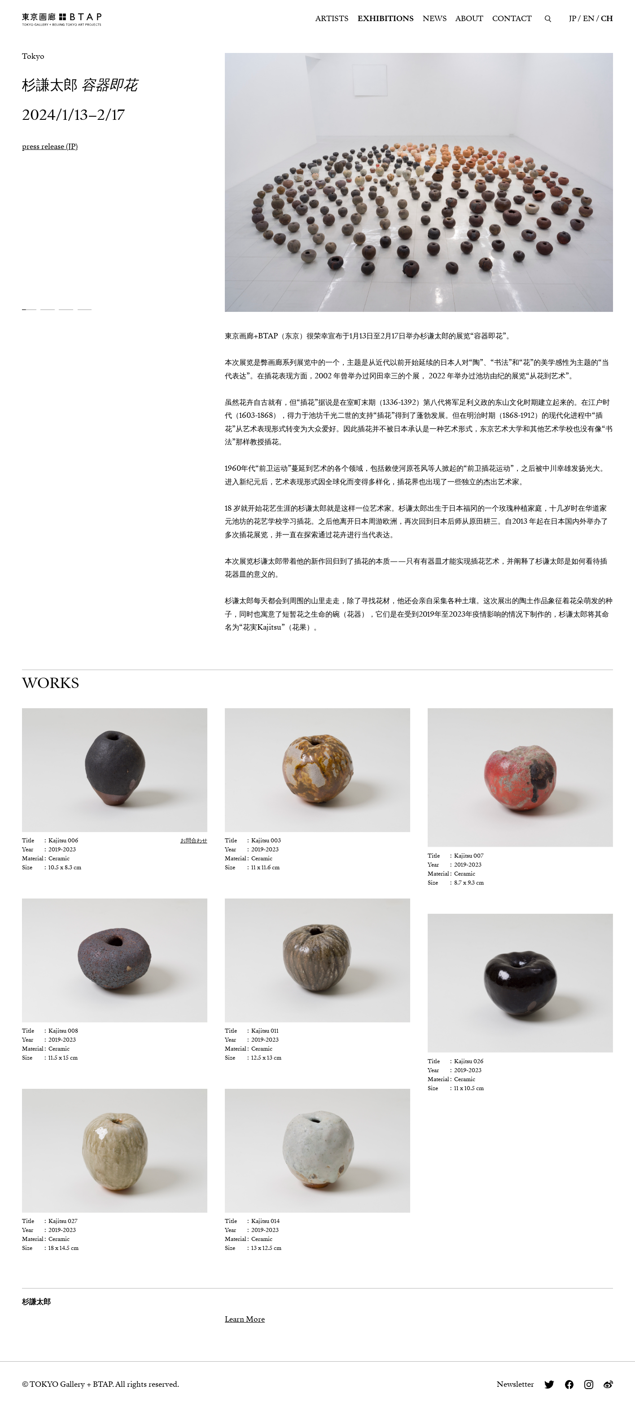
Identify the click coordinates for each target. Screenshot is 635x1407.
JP (572, 18)
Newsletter (515, 1384)
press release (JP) (50, 146)
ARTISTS (332, 18)
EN (589, 18)
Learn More (245, 1319)
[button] (29, 309)
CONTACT (512, 18)
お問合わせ (193, 841)
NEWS (435, 18)
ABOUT (469, 18)
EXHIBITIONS (386, 18)
